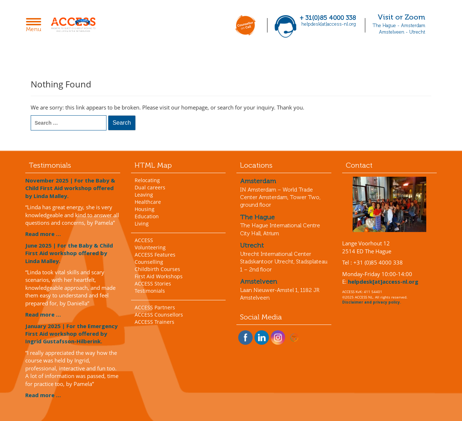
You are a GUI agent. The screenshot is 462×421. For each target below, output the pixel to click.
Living (142, 223)
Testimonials (150, 290)
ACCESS (144, 240)
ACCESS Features (155, 254)
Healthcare (148, 201)
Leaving (144, 194)
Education (147, 216)
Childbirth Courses (157, 269)
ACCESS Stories (153, 283)
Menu (35, 25)
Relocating (147, 180)
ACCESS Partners (155, 307)
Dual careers (150, 187)
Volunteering (150, 247)
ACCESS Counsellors (159, 314)
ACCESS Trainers (154, 321)
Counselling (149, 261)
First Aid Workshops (159, 276)
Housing (144, 209)
